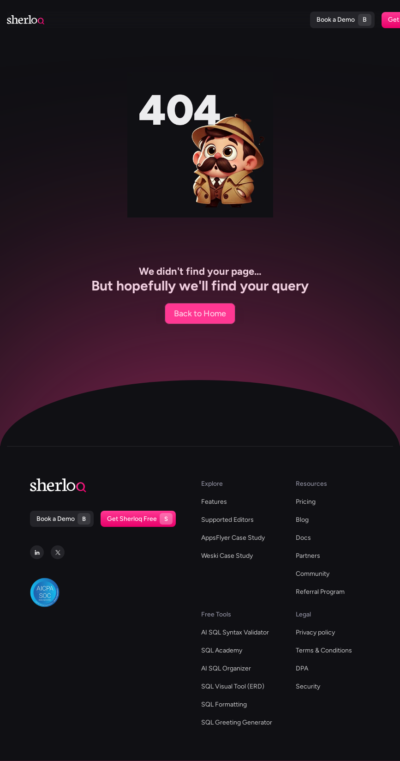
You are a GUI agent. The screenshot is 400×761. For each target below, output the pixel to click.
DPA (302, 668)
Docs (210, 20)
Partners (308, 556)
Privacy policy (315, 632)
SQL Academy (221, 650)
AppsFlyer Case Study (233, 538)
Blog (193, 20)
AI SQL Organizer (226, 668)
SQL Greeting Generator (236, 722)
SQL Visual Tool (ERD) (232, 686)
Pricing (230, 20)
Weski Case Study (227, 556)
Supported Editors (67, 20)
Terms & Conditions (324, 650)
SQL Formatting (224, 704)
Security (308, 686)
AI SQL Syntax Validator (235, 632)
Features (214, 502)
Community (312, 574)
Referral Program (320, 592)
